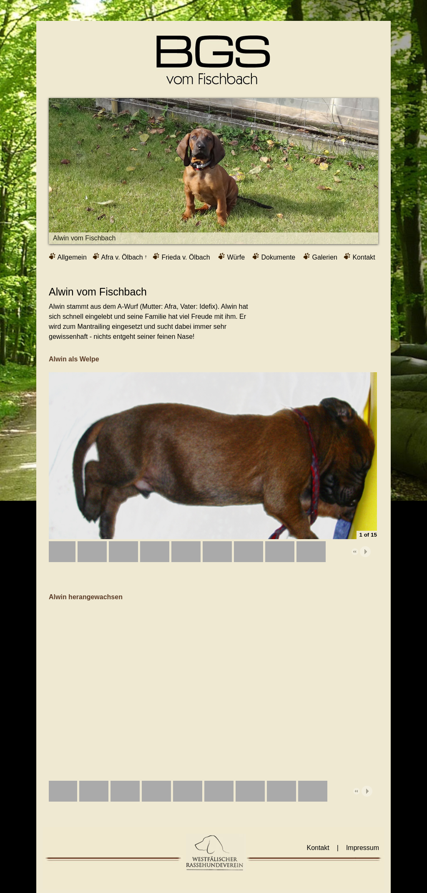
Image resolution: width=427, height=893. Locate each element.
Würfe (231, 256)
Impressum (362, 847)
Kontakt (359, 256)
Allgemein (68, 256)
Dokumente (273, 256)
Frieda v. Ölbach (181, 256)
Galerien (320, 256)
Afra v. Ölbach (120, 256)
